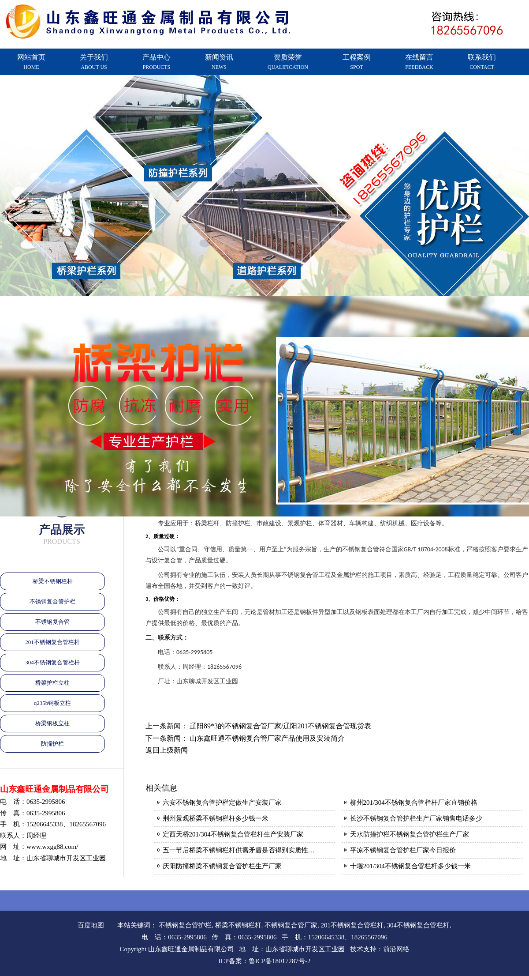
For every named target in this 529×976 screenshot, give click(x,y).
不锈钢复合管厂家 (290, 925)
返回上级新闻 (166, 750)
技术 (356, 949)
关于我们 (94, 61)
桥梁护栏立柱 (52, 682)
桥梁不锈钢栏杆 (53, 581)
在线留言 (419, 61)
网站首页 (31, 61)
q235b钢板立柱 (52, 703)
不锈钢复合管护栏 (52, 601)
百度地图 (91, 925)
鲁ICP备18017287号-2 (280, 961)
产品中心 (156, 61)
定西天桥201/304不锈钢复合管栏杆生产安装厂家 (233, 834)
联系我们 (482, 61)
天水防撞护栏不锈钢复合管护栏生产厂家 (409, 834)
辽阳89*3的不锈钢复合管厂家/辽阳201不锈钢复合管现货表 (280, 726)
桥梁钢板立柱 (52, 723)
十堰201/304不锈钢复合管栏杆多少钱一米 (410, 866)
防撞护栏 (52, 743)
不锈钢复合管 (52, 621)
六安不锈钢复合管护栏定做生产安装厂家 (222, 802)
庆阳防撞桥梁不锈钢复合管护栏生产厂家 (222, 866)
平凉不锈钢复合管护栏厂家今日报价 (403, 850)
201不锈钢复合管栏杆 (52, 642)
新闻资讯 (219, 61)
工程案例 (357, 61)
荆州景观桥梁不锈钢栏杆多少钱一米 (215, 818)
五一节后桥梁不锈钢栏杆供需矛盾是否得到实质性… (239, 850)
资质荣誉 (288, 61)
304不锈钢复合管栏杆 (52, 662)
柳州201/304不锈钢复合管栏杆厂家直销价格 (413, 802)
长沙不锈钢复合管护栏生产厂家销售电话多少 (416, 818)
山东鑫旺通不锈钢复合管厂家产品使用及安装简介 (267, 738)
